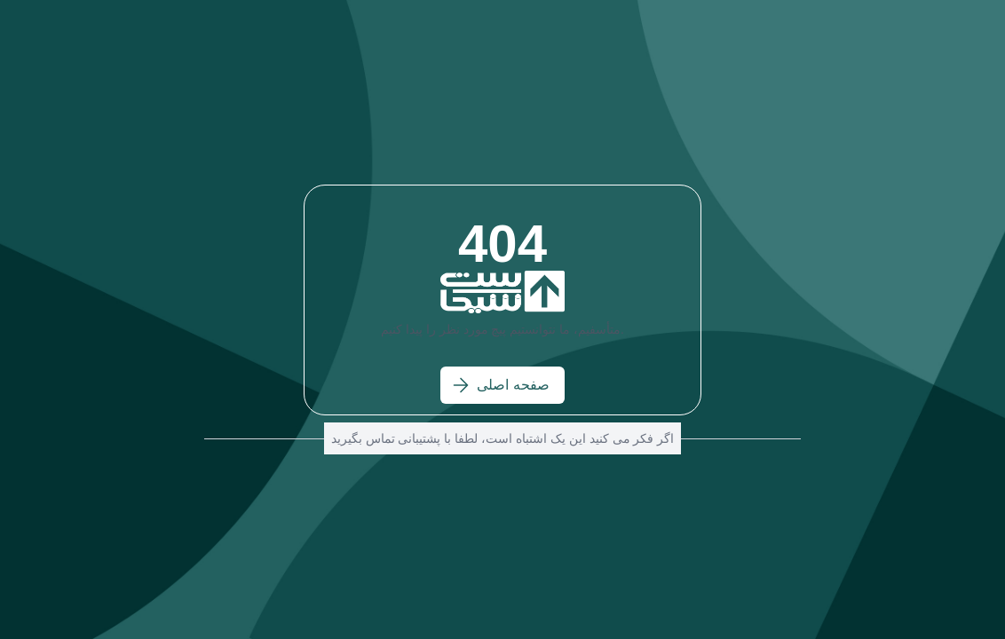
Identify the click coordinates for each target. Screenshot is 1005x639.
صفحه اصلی (500, 385)
